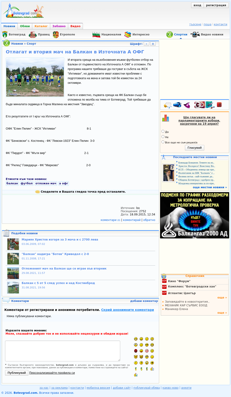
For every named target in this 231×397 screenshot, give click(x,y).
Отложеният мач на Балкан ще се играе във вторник (64, 268)
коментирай (132, 220)
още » (222, 297)
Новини (9, 26)
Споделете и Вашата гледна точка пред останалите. (80, 191)
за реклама (59, 387)
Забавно (59, 26)
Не (165, 137)
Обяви (25, 26)
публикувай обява (146, 387)
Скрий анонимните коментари (127, 310)
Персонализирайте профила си (52, 372)
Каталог (41, 26)
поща (207, 24)
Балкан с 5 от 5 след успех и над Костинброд (58, 283)
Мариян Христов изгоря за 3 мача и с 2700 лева (60, 239)
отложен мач (45, 183)
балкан (12, 183)
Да (165, 131)
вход (197, 5)
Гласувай (194, 147)
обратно (149, 220)
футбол (27, 183)
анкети (186, 387)
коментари (111, 220)
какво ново (170, 387)
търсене (195, 24)
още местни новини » (210, 187)
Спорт (31, 43)
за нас (44, 387)
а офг (63, 183)
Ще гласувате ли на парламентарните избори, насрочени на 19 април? (199, 120)
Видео (75, 26)
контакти (220, 24)
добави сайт (122, 387)
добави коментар (144, 301)
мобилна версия (98, 387)
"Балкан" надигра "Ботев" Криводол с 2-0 (55, 254)
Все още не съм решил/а (179, 142)
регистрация (216, 5)
